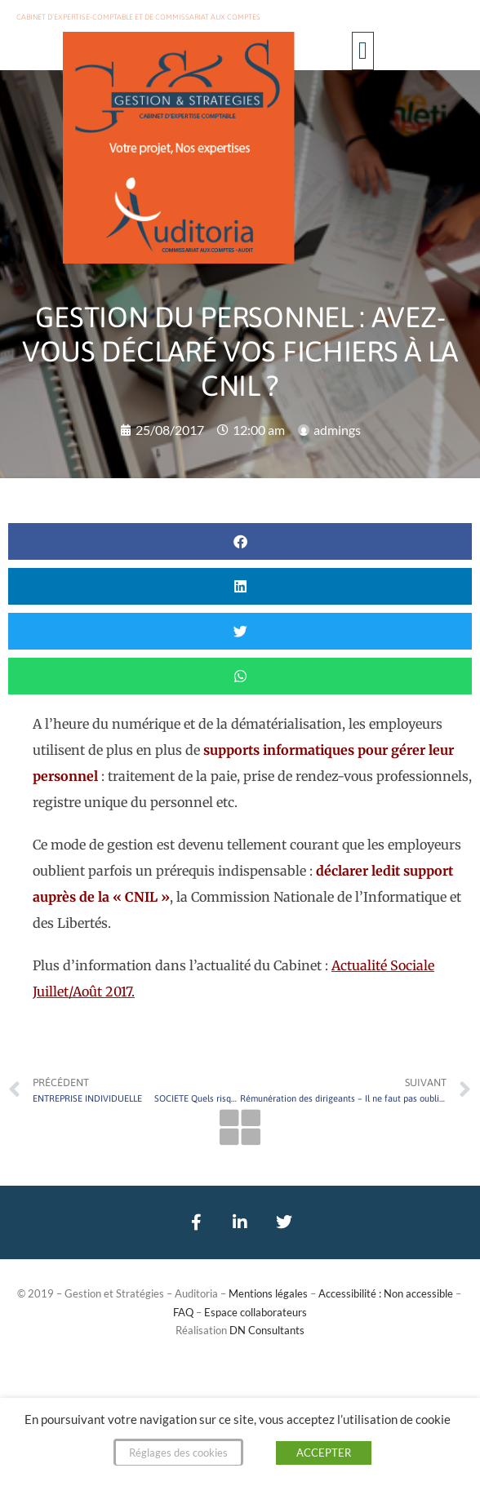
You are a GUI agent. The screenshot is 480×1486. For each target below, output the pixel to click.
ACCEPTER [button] (323, 1452)
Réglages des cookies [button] (178, 1452)
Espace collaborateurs (255, 1312)
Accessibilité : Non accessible (385, 1293)
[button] (363, 51)
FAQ (183, 1312)
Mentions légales (268, 1293)
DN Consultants (266, 1330)
